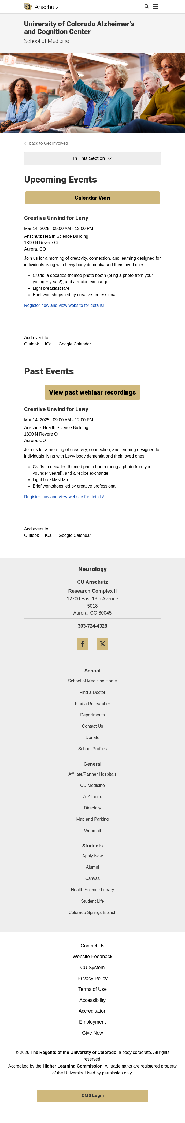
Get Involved (56, 143)
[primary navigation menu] (155, 6)
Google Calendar (75, 344)
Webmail (92, 830)
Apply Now (92, 856)
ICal (49, 344)
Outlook (31, 344)
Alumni (92, 867)
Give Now (92, 1033)
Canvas (92, 878)
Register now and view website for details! (64, 305)
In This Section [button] (92, 158)
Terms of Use (92, 989)
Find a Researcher (92, 703)
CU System (92, 967)
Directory (92, 808)
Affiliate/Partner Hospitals (92, 774)
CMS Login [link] (93, 1095)
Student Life (92, 901)
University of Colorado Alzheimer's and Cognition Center (79, 28)
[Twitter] (102, 651)
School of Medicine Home (92, 681)
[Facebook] (82, 651)
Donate (92, 737)
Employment (92, 1022)
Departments (92, 715)
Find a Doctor (92, 692)
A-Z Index (92, 796)
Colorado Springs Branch (93, 912)
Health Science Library (92, 889)
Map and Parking (92, 819)
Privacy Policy (92, 978)
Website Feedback (93, 956)
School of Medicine (46, 41)
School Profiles (92, 748)
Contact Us (92, 726)
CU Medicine (92, 785)
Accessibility (92, 1000)
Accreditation (92, 1011)
